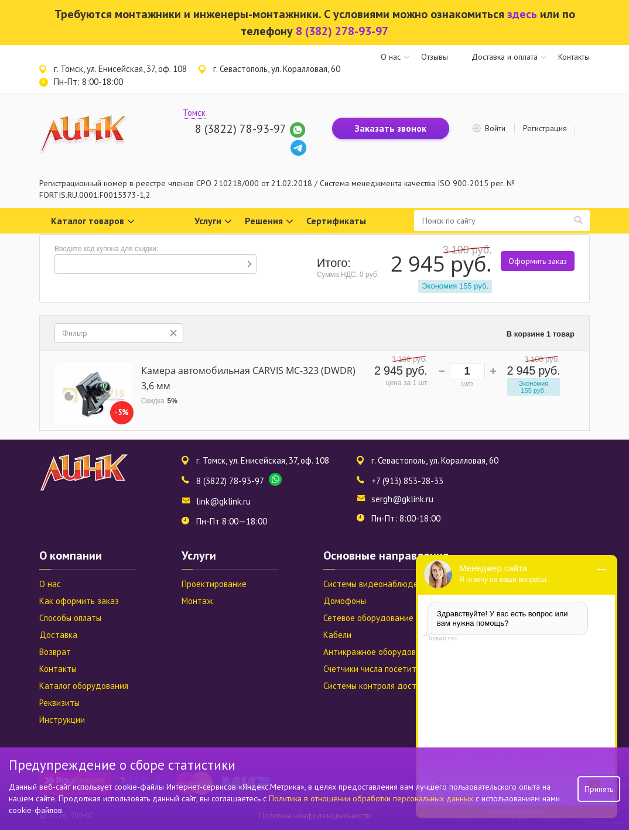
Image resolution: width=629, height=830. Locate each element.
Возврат (55, 651)
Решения (269, 221)
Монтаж (197, 600)
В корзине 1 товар (541, 334)
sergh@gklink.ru (402, 499)
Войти (495, 128)
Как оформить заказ (79, 600)
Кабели (337, 634)
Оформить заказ (537, 261)
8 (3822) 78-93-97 (240, 128)
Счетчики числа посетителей (379, 668)
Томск (194, 112)
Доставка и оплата (504, 57)
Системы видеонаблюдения (377, 583)
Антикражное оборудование (379, 651)
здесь (522, 14)
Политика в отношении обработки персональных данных (372, 798)
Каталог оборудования (83, 685)
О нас (391, 57)
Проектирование (214, 583)
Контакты (574, 57)
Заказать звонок (390, 128)
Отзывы (434, 57)
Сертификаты (336, 221)
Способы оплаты (70, 617)
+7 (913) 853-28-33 (407, 480)
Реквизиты (59, 702)
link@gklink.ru (223, 501)
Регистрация (545, 128)
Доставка (58, 634)
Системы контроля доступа (376, 685)
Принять (598, 789)
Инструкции (62, 719)
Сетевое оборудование (368, 617)
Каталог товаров (93, 221)
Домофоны (344, 600)
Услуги (213, 221)
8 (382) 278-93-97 (342, 31)
